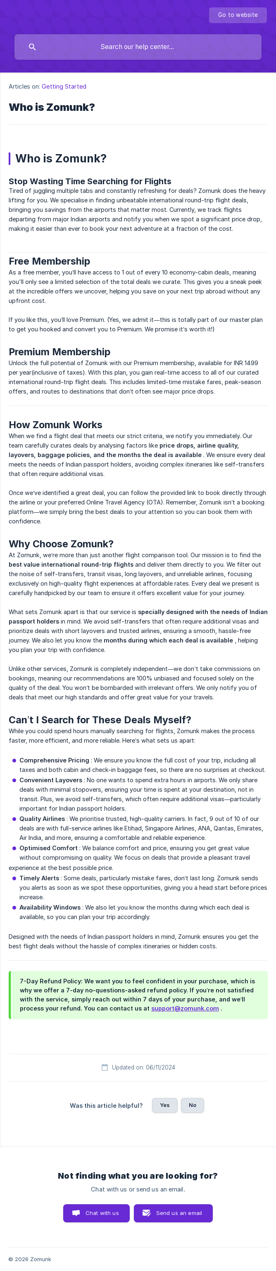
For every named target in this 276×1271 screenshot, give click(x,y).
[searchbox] (138, 47)
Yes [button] (165, 1105)
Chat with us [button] (102, 1213)
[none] (238, 15)
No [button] (192, 1105)
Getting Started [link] (64, 86)
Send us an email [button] (179, 1213)
